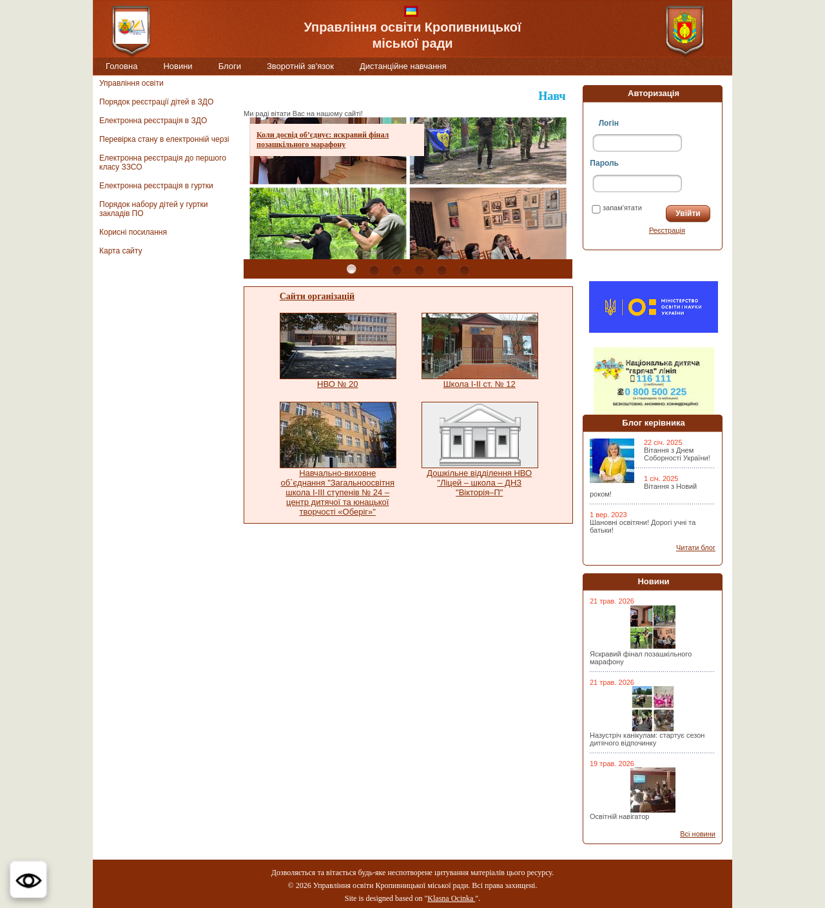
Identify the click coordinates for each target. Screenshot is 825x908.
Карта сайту (120, 250)
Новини (177, 66)
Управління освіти (131, 83)
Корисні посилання (133, 232)
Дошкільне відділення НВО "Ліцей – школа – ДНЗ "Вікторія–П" (479, 482)
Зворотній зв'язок (300, 66)
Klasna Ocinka (451, 898)
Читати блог (695, 547)
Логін (609, 123)
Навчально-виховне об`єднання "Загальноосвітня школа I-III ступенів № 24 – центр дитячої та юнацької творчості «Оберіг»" (337, 492)
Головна (121, 66)
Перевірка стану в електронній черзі (164, 139)
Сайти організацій (317, 296)
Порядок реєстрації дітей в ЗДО (156, 101)
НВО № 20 (337, 384)
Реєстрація (667, 230)
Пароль (604, 163)
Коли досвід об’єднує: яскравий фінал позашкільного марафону (323, 139)
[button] (28, 880)
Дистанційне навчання (403, 66)
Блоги (229, 66)
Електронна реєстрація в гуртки (156, 185)
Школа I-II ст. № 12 (479, 384)
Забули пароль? (618, 230)
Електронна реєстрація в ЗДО (153, 120)
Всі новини (697, 834)
